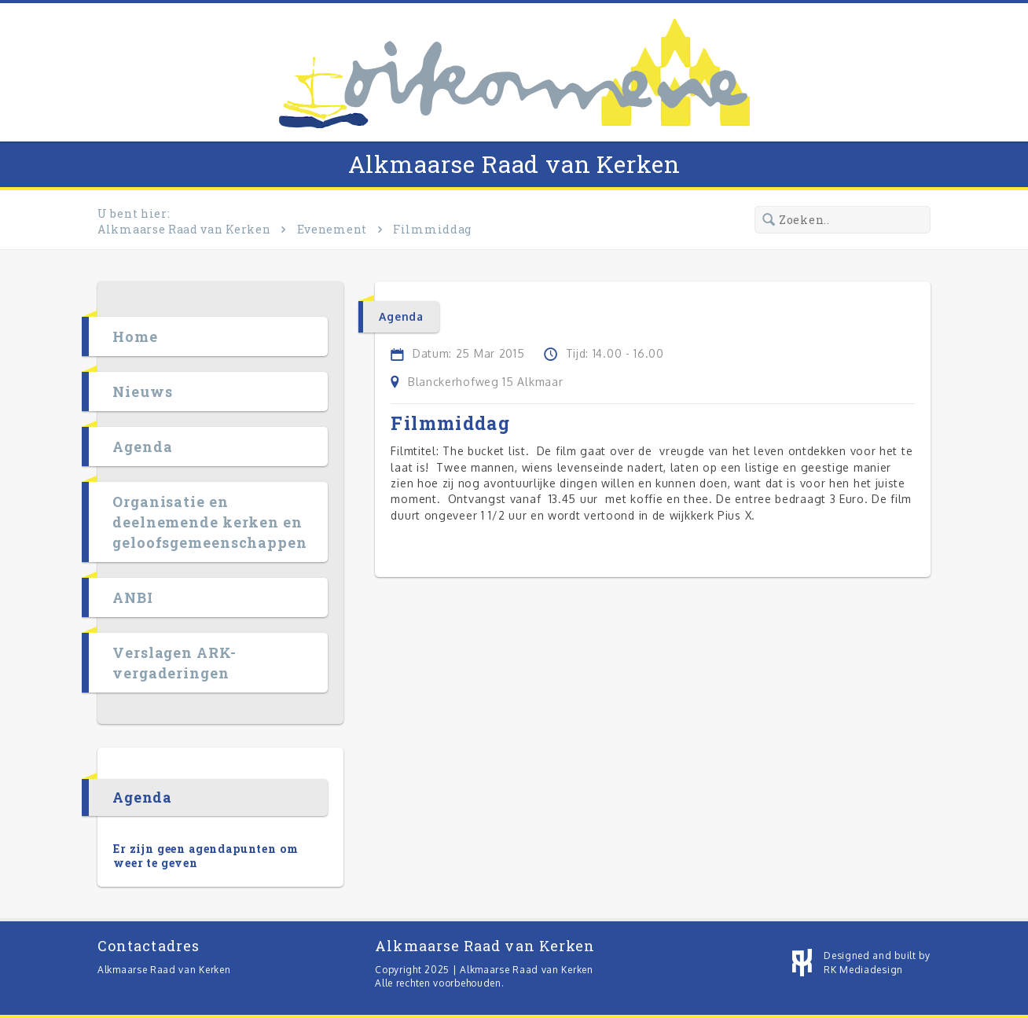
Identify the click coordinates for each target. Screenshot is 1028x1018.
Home (135, 336)
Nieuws (142, 391)
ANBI (132, 597)
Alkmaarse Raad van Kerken (514, 164)
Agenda (142, 446)
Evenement (332, 229)
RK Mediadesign (863, 970)
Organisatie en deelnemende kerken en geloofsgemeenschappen (209, 522)
